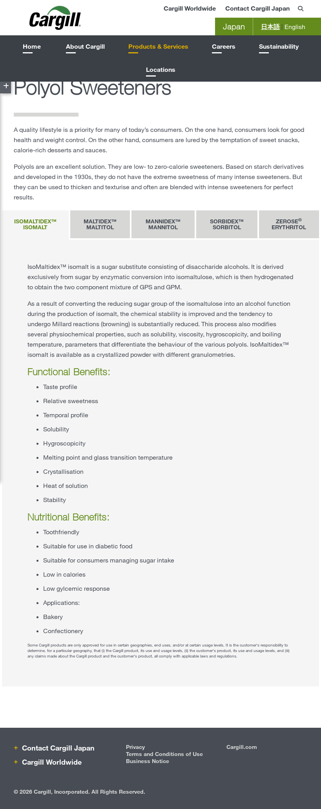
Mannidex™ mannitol (163, 224)
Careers (223, 46)
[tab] (35, 225)
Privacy (135, 746)
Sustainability (279, 46)
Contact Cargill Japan (257, 8)
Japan (234, 26)
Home (32, 46)
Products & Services (158, 46)
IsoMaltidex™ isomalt (35, 224)
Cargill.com (241, 746)
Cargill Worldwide (190, 8)
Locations (160, 69)
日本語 (270, 26)
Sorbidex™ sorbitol (227, 224)
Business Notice (147, 761)
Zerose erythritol (289, 224)
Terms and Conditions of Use (164, 754)
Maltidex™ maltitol (100, 224)
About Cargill (85, 46)
